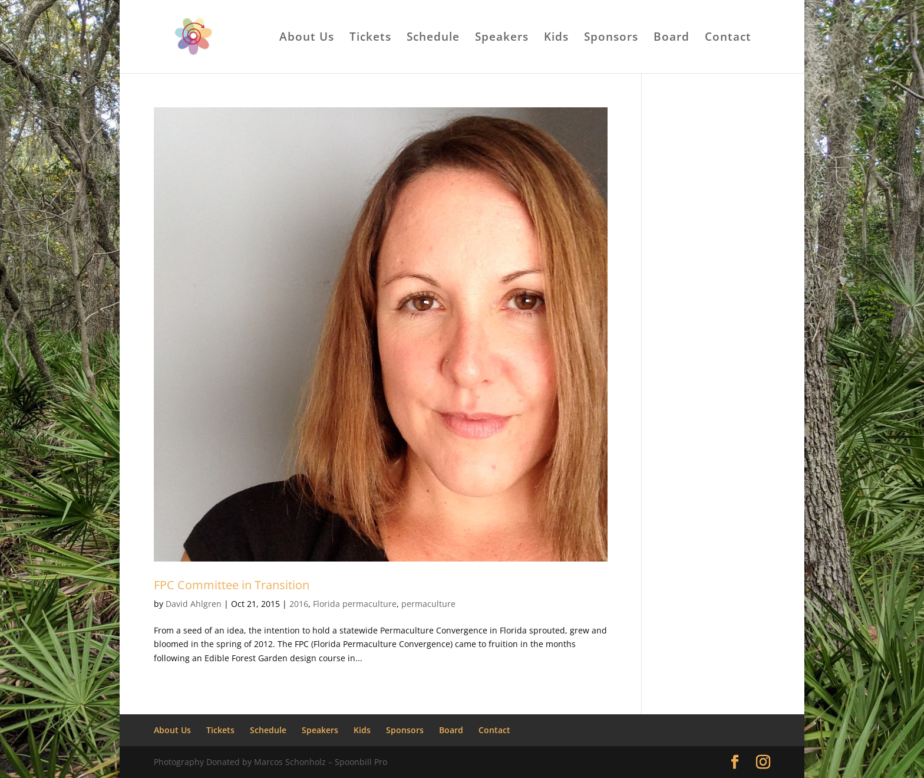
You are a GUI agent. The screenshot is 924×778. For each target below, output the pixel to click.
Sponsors (611, 38)
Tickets (370, 38)
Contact (728, 38)
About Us (306, 38)
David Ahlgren (194, 603)
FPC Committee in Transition (231, 585)
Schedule (433, 38)
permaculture (428, 603)
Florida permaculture (355, 603)
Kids (556, 38)
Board (671, 38)
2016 (298, 603)
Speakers (502, 38)
